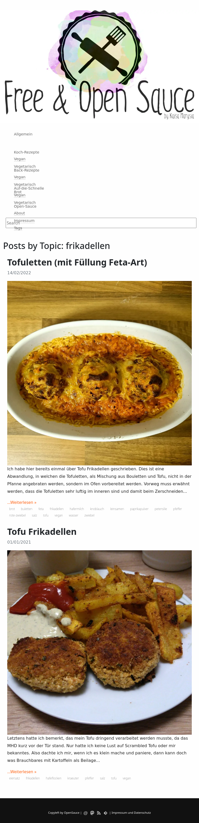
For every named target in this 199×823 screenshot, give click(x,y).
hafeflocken (53, 778)
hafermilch (77, 509)
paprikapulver (139, 509)
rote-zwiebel (17, 515)
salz (34, 515)
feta (41, 509)
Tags (18, 228)
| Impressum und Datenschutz (130, 812)
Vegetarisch (25, 166)
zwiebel (89, 515)
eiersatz (14, 778)
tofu (46, 515)
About (19, 213)
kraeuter (73, 778)
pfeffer (177, 509)
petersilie (161, 509)
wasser (73, 515)
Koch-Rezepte (26, 152)
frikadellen (57, 509)
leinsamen (117, 509)
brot (12, 509)
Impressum (24, 221)
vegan (59, 515)
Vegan (20, 159)
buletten (27, 509)
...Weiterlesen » (21, 502)
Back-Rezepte (26, 170)
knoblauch (97, 509)
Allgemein (23, 134)
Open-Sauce (25, 206)
